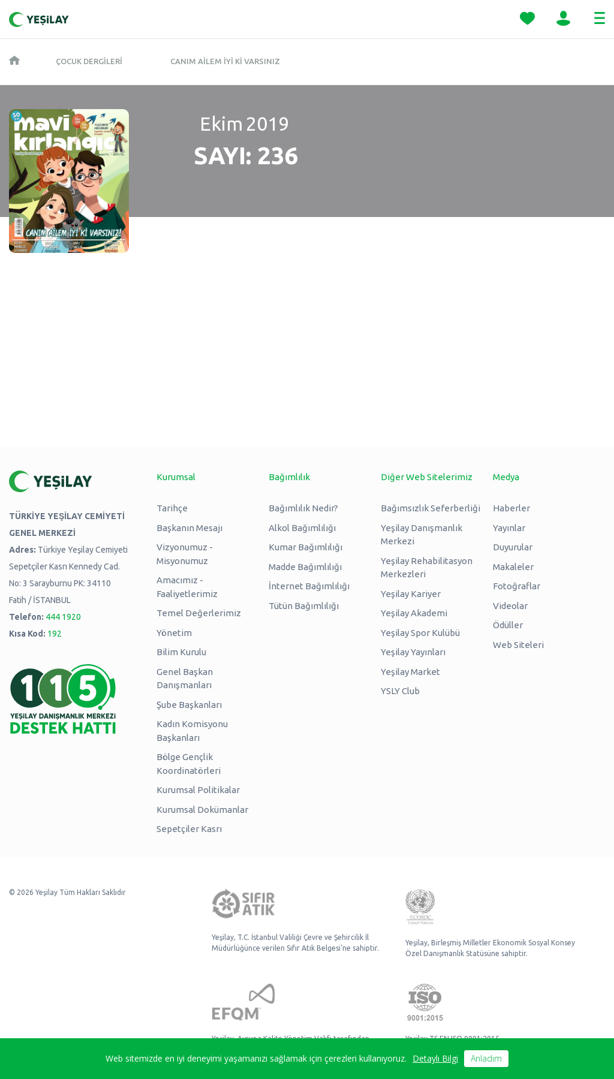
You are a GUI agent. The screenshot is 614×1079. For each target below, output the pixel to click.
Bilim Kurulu (181, 652)
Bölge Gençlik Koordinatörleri (188, 764)
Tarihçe (172, 508)
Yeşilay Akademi (414, 613)
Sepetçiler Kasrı (189, 829)
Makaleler (513, 567)
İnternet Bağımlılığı (309, 586)
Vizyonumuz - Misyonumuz (184, 554)
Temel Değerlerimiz (198, 613)
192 (54, 633)
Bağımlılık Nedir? (303, 508)
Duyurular (512, 547)
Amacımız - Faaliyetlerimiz (187, 587)
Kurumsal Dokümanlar (202, 809)
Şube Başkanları (189, 705)
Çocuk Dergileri (89, 61)
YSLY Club (400, 691)
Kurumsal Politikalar (198, 790)
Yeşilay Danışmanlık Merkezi (421, 535)
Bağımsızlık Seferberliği (430, 508)
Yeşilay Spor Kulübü (420, 633)
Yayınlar (509, 528)
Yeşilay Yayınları (413, 652)
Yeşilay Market (410, 672)
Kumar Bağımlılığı (305, 547)
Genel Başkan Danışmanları (184, 679)
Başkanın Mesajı (189, 528)
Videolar (510, 606)
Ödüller (508, 625)
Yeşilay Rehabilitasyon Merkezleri (426, 568)
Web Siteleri (518, 645)
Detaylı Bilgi (435, 1058)
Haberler (511, 508)
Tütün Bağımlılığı (304, 606)
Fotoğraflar (516, 586)
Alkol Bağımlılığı (302, 528)
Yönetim (174, 633)
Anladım (486, 1058)
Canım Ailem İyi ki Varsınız (225, 61)
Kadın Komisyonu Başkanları (192, 731)
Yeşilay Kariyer (411, 594)
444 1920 (63, 617)
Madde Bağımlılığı (305, 567)
